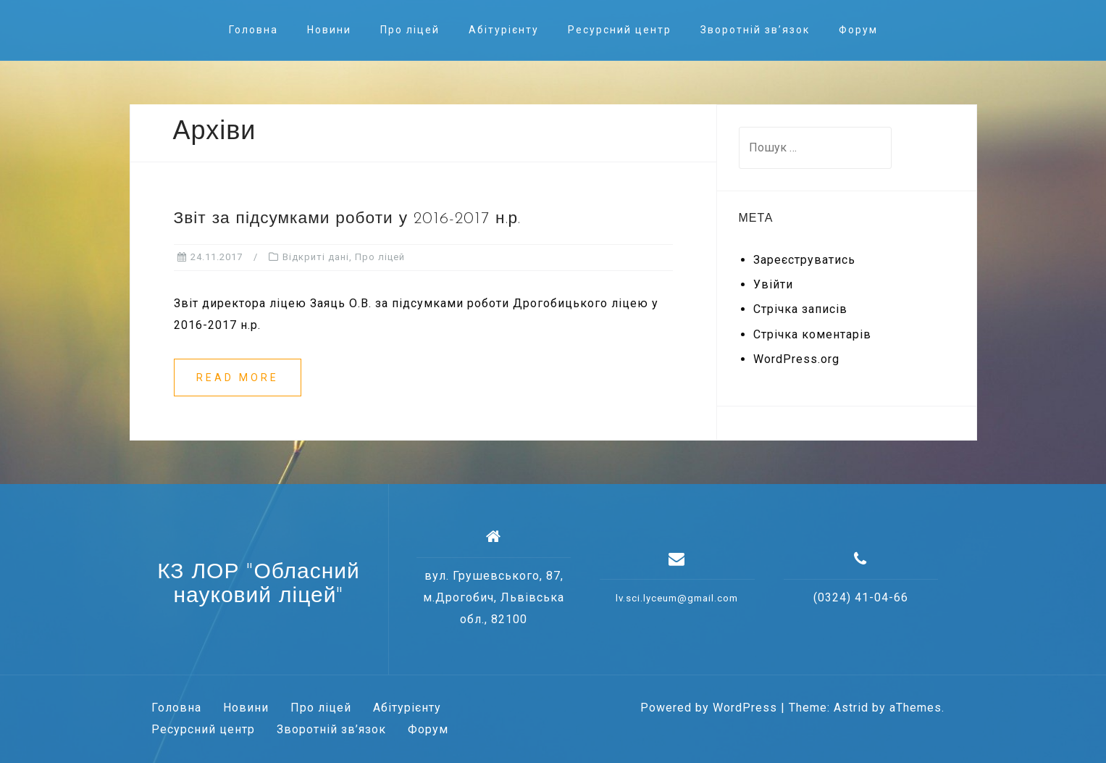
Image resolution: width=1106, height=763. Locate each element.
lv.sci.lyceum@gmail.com (677, 598)
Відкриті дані (315, 256)
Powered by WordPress (708, 707)
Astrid (851, 707)
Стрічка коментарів (812, 334)
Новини (329, 30)
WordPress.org (796, 359)
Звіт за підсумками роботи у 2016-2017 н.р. (347, 219)
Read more (237, 377)
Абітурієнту (504, 30)
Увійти (773, 284)
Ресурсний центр (619, 30)
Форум (858, 30)
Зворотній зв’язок (755, 30)
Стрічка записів (800, 309)
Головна (253, 30)
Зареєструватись (804, 260)
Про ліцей (410, 30)
